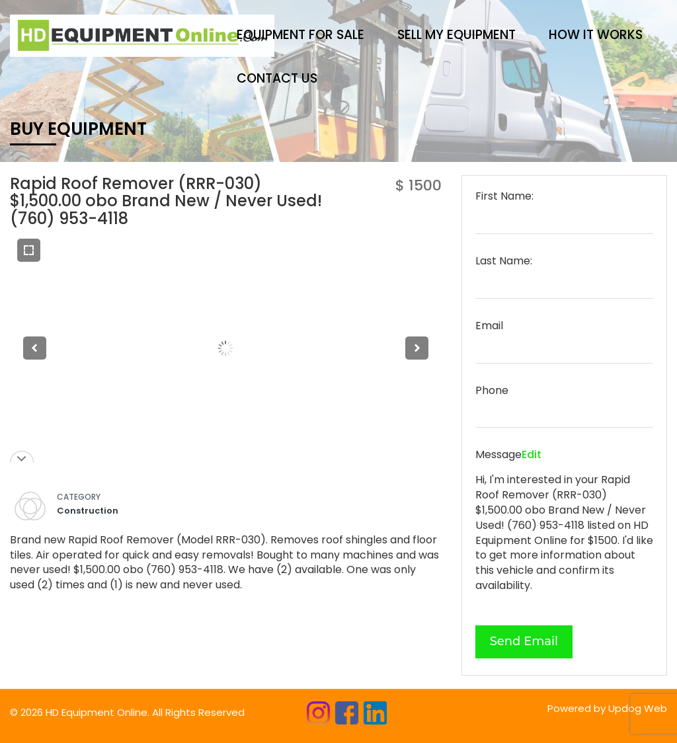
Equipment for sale (300, 35)
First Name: (504, 196)
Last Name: (503, 261)
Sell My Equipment (456, 35)
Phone (491, 390)
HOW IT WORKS (596, 35)
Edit (531, 454)
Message (498, 455)
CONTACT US (277, 78)
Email (489, 326)
